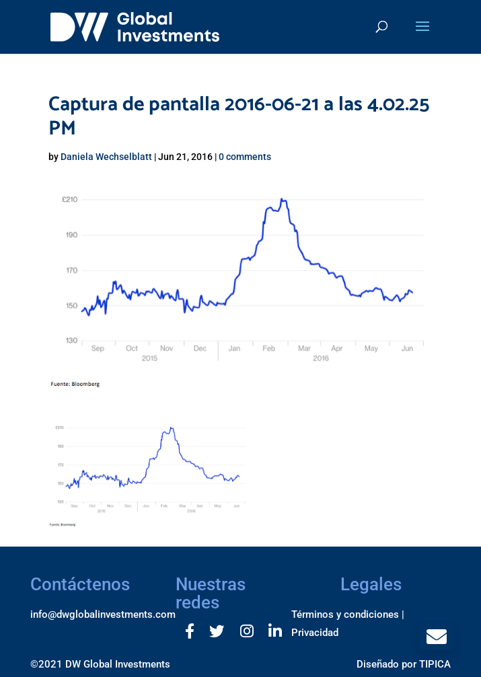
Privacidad (314, 633)
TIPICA (435, 664)
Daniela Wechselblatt (106, 156)
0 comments (245, 156)
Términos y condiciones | (347, 614)
